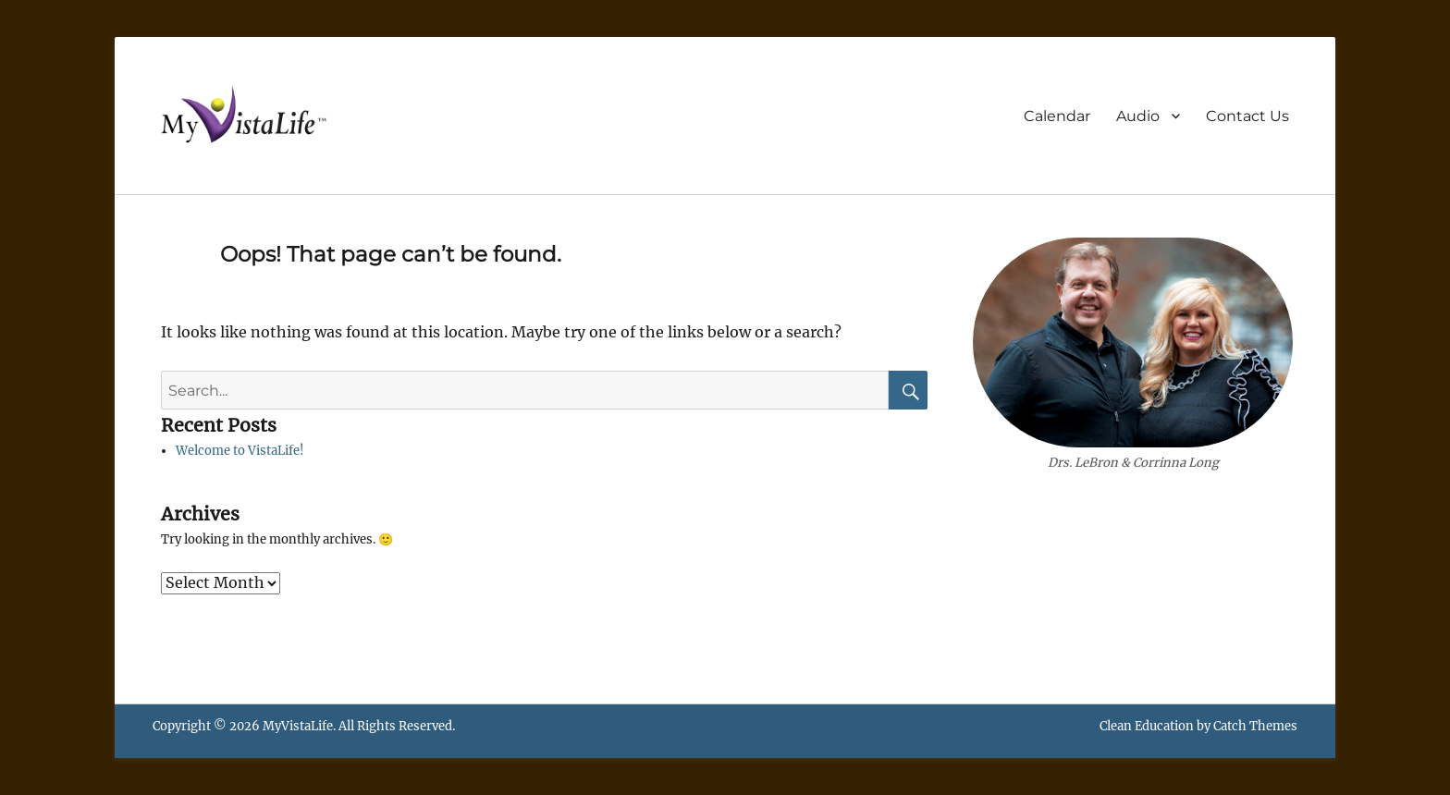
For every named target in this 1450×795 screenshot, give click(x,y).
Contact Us (1247, 116)
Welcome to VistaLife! (240, 451)
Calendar (1057, 116)
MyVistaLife (298, 726)
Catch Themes (1255, 726)
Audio (1138, 116)
